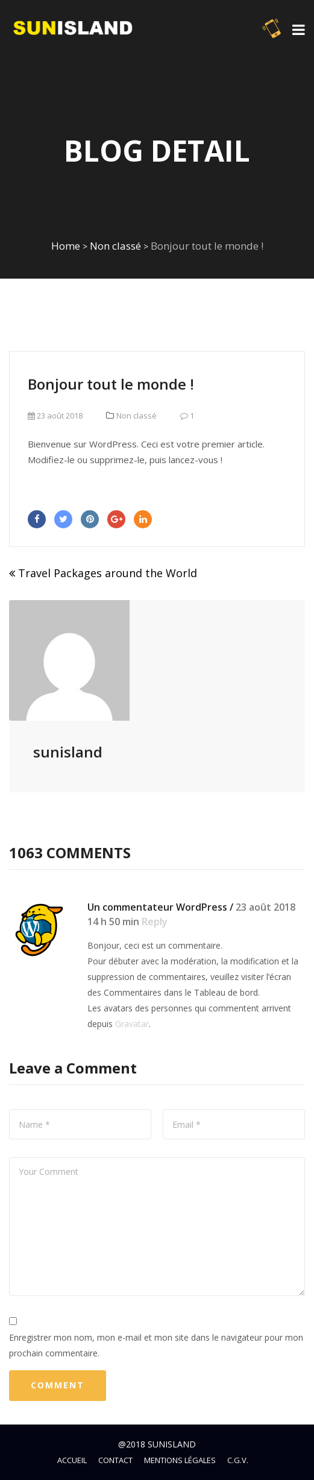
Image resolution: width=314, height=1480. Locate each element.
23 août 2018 (55, 415)
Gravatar (132, 1023)
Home (65, 246)
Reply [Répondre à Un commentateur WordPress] (155, 921)
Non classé (115, 246)
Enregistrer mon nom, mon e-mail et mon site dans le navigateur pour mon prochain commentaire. (156, 1345)
